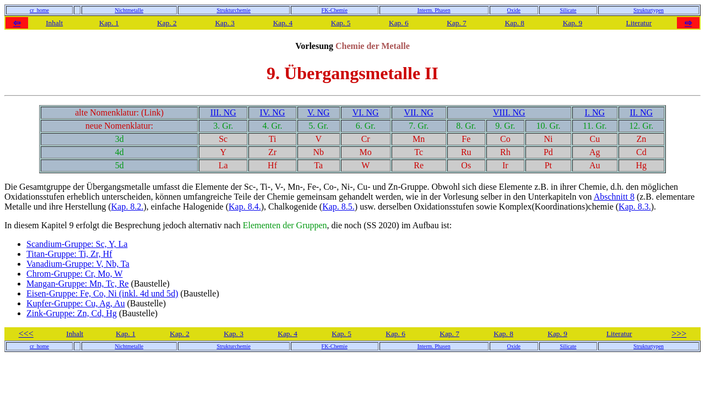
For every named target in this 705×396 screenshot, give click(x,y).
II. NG (641, 112)
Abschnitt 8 (614, 196)
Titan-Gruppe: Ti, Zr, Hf (69, 253)
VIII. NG (509, 112)
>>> (678, 333)
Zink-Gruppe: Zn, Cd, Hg (71, 313)
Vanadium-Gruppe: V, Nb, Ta (77, 263)
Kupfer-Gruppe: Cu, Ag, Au (75, 303)
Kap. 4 (283, 23)
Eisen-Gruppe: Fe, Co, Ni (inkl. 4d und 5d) (102, 293)
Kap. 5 (341, 23)
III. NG (223, 112)
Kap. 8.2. (127, 206)
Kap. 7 (457, 23)
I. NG (595, 112)
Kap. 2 (167, 23)
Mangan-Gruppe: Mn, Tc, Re (77, 283)
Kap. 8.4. (245, 206)
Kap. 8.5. (338, 206)
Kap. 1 (109, 23)
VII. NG (418, 112)
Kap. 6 (399, 23)
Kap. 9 (573, 23)
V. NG (318, 112)
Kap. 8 (514, 23)
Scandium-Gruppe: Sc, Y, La (77, 244)
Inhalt (54, 23)
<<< (26, 333)
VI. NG (365, 112)
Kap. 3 (225, 23)
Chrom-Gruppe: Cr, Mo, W (74, 273)
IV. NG (272, 112)
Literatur (639, 23)
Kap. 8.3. (635, 206)
